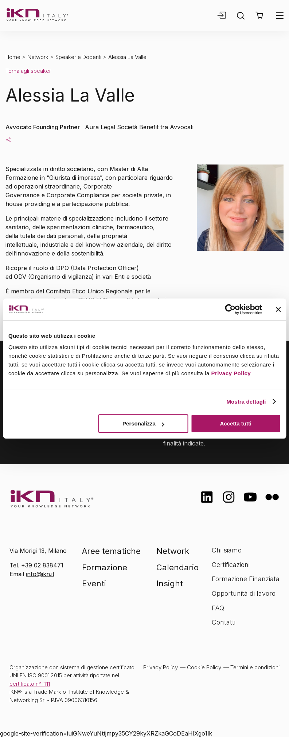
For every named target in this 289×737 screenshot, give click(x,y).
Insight (169, 583)
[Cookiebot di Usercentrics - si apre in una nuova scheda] (230, 309)
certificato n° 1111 (29, 683)
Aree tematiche (111, 551)
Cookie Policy (204, 667)
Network (37, 57)
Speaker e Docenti (78, 57)
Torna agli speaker (28, 70)
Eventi (94, 583)
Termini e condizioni (255, 667)
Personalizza (143, 423)
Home (12, 57)
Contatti (223, 622)
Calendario (177, 567)
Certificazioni (231, 564)
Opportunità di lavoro (244, 593)
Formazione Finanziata (246, 579)
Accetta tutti (235, 423)
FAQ (218, 608)
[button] (259, 15)
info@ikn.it (40, 574)
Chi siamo (227, 550)
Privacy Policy (231, 373)
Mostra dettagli (246, 402)
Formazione (104, 567)
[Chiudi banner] (278, 309)
